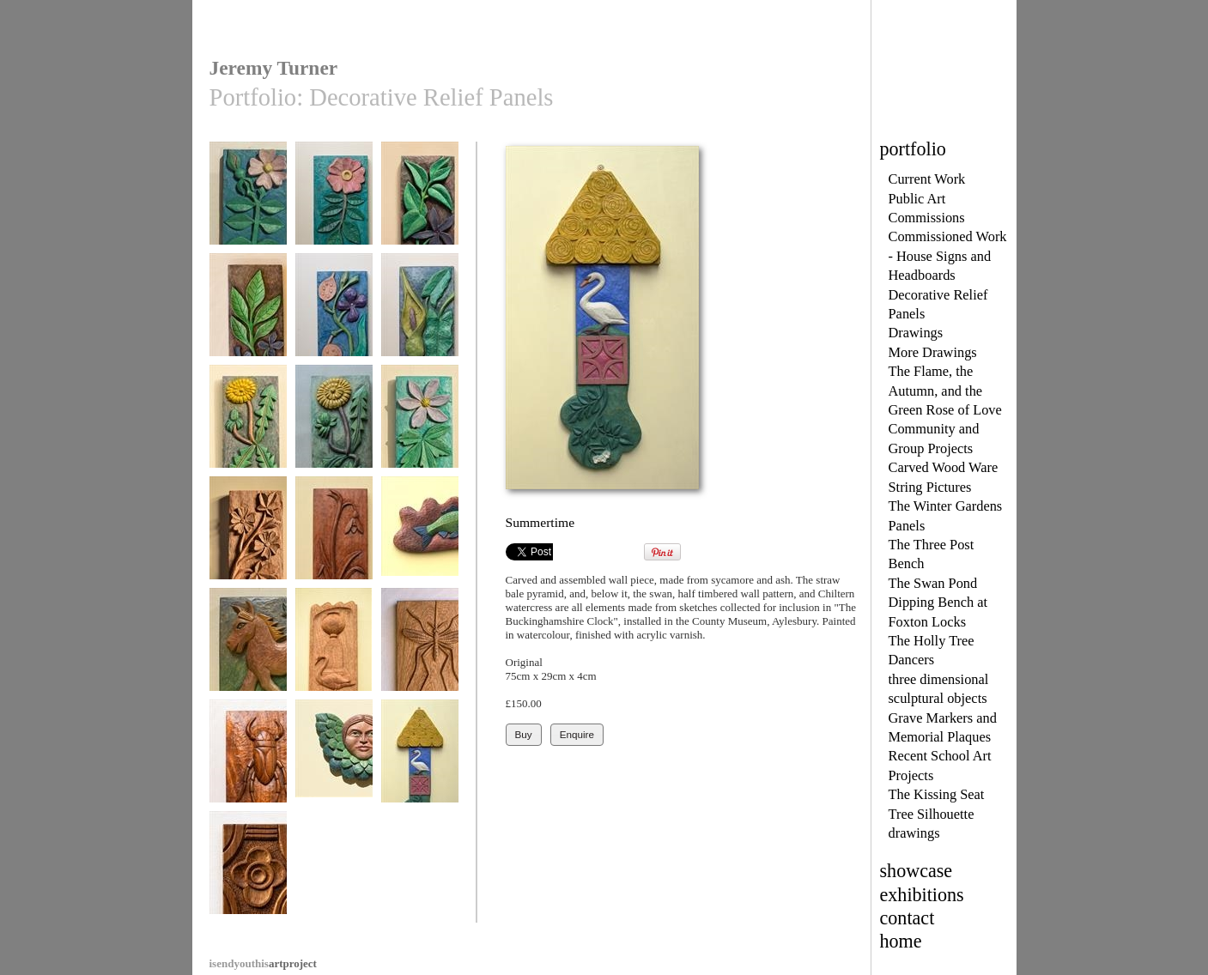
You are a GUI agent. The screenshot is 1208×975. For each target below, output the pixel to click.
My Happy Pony (248, 647)
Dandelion (248, 424)
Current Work (927, 179)
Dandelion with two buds (334, 430)
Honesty (334, 312)
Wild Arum (419, 312)
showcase (916, 870)
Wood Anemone (419, 424)
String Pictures (930, 487)
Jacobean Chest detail (248, 876)
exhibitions (922, 894)
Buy (523, 734)
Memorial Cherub (334, 759)
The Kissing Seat (937, 794)
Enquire (577, 734)
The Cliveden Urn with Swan (334, 653)
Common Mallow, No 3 (248, 542)
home (901, 941)
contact (907, 918)
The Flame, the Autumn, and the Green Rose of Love (945, 390)
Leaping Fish (419, 536)
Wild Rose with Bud (248, 207)
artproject (263, 963)
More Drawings (933, 352)
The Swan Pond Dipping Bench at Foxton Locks (938, 602)
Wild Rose (334, 201)
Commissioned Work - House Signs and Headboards (948, 255)
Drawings (916, 332)
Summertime (419, 759)
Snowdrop (334, 536)
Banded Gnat (419, 647)
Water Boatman (248, 759)
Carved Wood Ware (944, 467)
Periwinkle (419, 201)
